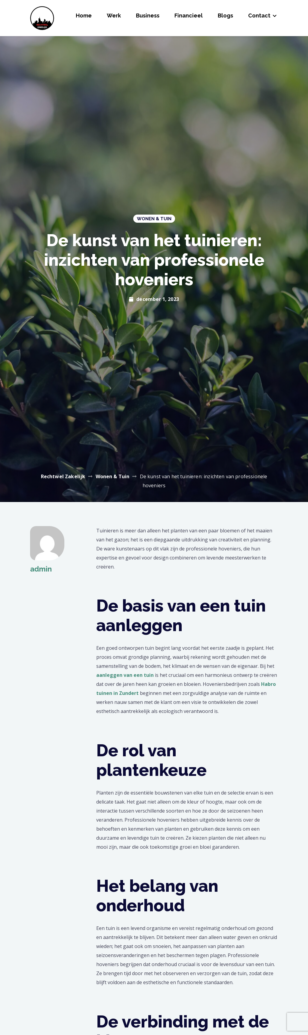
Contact (259, 15)
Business (147, 15)
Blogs (225, 15)
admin (41, 569)
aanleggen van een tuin (125, 675)
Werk (114, 15)
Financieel (188, 15)
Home (84, 15)
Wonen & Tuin (154, 219)
